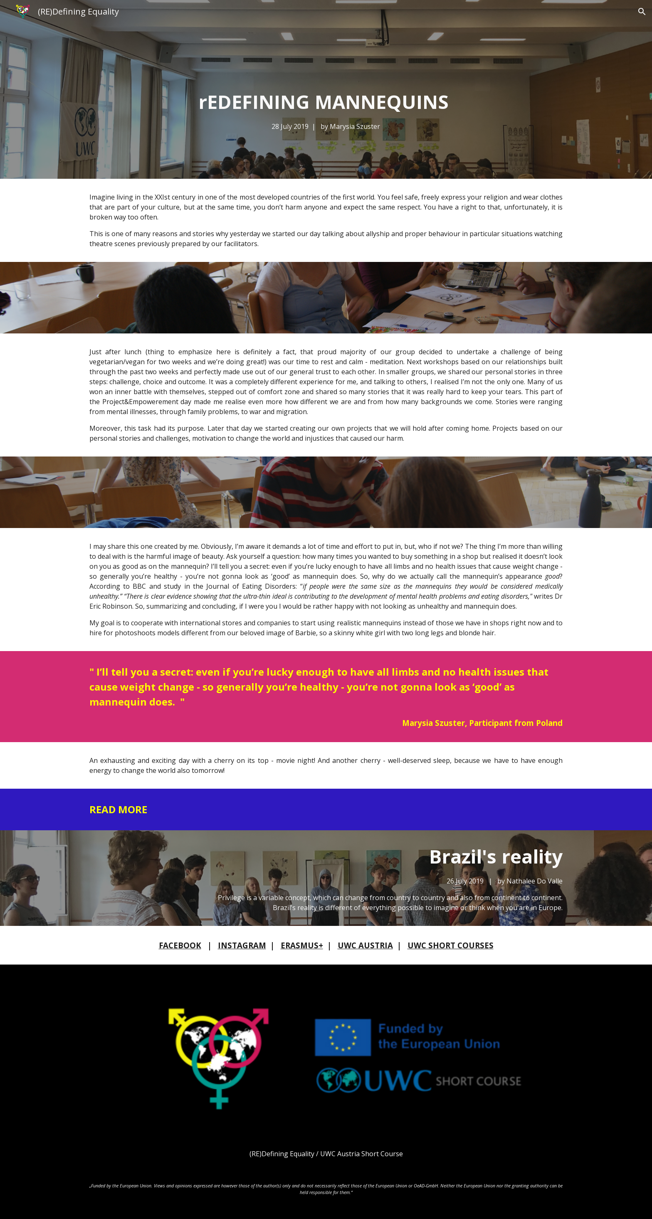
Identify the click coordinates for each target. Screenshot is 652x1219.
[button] (642, 12)
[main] (326, 110)
